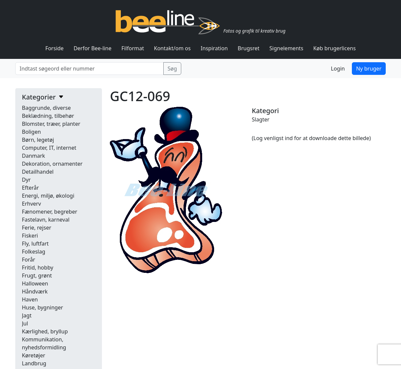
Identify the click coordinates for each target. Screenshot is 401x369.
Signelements (286, 48)
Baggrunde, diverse (46, 107)
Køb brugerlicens (334, 48)
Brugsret (249, 48)
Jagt (27, 315)
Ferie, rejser (36, 227)
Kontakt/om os (172, 48)
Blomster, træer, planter (51, 123)
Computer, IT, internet (49, 147)
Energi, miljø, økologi (48, 195)
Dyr (26, 179)
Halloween (35, 283)
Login (338, 68)
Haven (30, 299)
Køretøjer (33, 355)
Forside (54, 48)
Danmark (33, 155)
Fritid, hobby (37, 267)
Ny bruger (368, 68)
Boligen (31, 131)
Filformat (132, 48)
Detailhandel (37, 171)
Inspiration (214, 48)
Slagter (261, 119)
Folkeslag (33, 251)
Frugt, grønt (37, 275)
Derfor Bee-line (93, 48)
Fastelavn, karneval (45, 219)
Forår (28, 259)
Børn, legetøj (38, 139)
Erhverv (31, 203)
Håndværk (35, 291)
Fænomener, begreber (49, 211)
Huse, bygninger (42, 307)
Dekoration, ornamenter (52, 163)
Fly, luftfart (35, 243)
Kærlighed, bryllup (45, 331)
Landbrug (34, 363)
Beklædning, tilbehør (48, 115)
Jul (25, 323)
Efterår (30, 187)
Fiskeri (30, 235)
